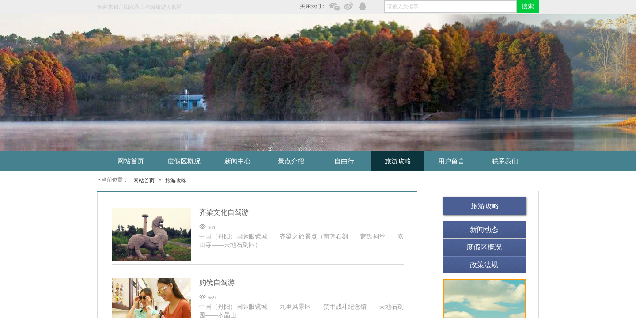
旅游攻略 (175, 181)
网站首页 (144, 181)
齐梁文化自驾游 (224, 212)
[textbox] (450, 6)
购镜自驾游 (217, 282)
